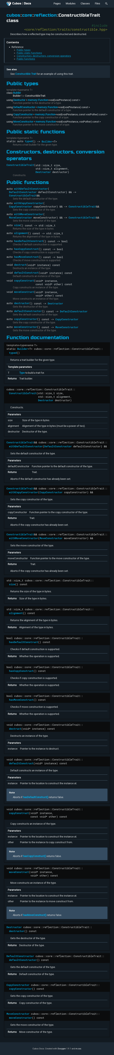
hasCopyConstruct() (34, 856)
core (27, 15)
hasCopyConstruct (26, 249)
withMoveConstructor (28, 214)
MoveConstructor (23, 121)
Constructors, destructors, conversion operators (44, 55)
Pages (57, 3)
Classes (85, 3)
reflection (45, 15)
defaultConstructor (28, 311)
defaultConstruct (26, 272)
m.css (78, 1048)
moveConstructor (25, 327)
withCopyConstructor (28, 203)
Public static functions (29, 52)
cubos (13, 15)
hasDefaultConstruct (28, 241)
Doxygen (62, 1048)
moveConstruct (24, 292)
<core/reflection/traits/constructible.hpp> (65, 29)
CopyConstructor (23, 114)
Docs (27, 3)
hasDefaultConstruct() (35, 797)
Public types (24, 49)
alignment (21, 233)
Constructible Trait (25, 73)
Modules (71, 3)
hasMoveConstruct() (34, 915)
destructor (21, 303)
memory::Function (38, 100)
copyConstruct (24, 280)
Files (97, 3)
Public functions (26, 58)
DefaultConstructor (24, 107)
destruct (20, 264)
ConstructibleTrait (35, 95)
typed (29, 141)
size (17, 225)
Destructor (19, 100)
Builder (17, 92)
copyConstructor (25, 319)
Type (22, 372)
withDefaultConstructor (31, 188)
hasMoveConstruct (26, 256)
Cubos (14, 4)
